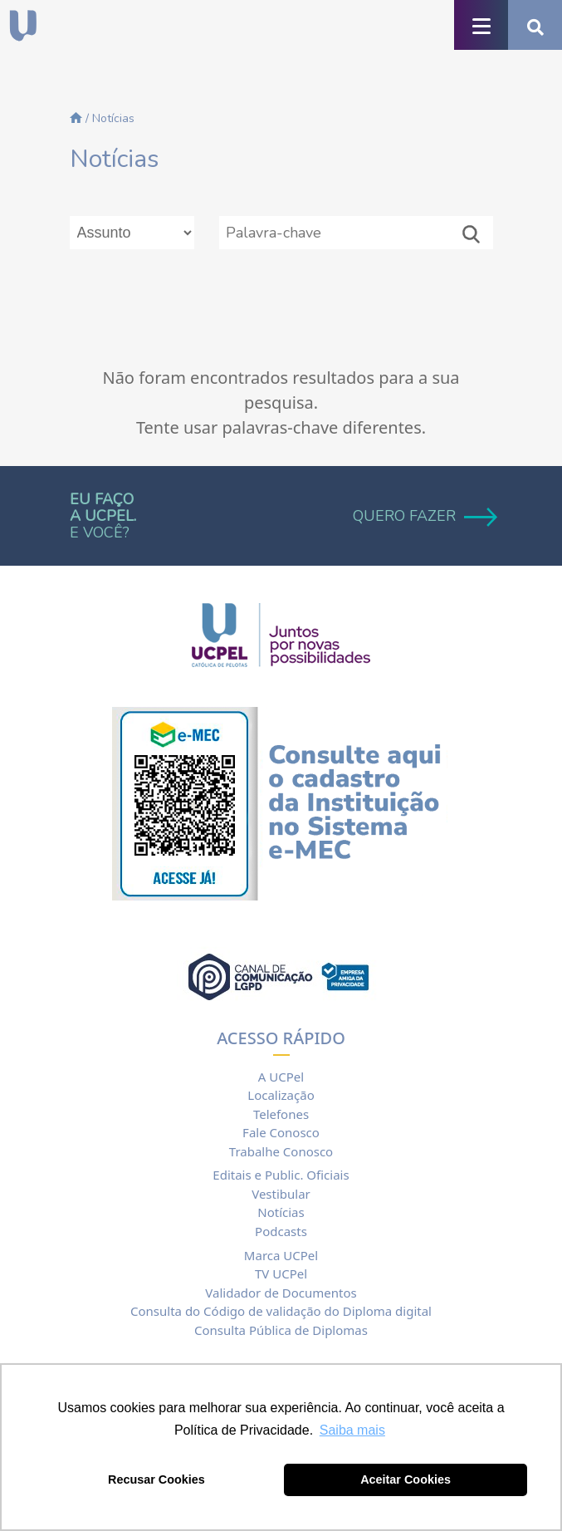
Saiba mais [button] (352, 1430)
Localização (280, 1095)
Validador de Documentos (280, 1292)
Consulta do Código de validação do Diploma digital (281, 1311)
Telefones (281, 1114)
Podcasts (281, 1231)
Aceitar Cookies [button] (405, 1479)
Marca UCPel (281, 1255)
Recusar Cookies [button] (156, 1479)
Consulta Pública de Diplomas (281, 1330)
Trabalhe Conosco (281, 1151)
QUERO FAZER (423, 516)
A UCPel (281, 1076)
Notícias (280, 1212)
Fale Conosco (281, 1132)
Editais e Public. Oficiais (281, 1174)
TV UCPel (281, 1273)
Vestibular (281, 1193)
